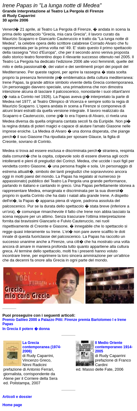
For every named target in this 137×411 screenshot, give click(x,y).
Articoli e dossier (17, 397)
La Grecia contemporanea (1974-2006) (41, 347)
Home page (12, 405)
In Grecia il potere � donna (26, 329)
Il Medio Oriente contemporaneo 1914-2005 (113, 347)
